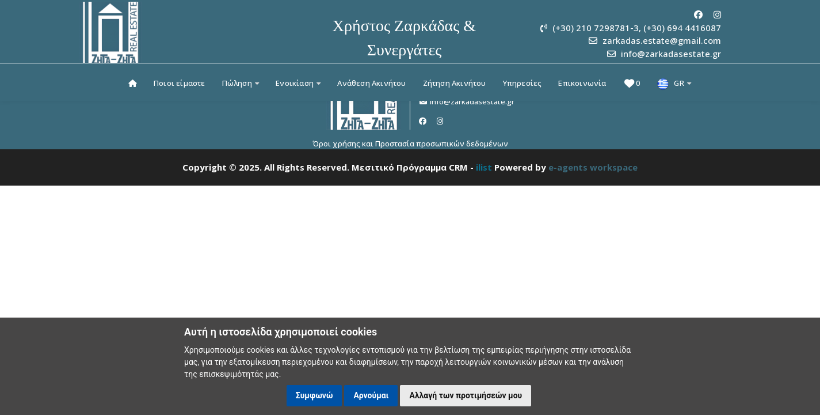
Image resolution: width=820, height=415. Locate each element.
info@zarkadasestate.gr (671, 53)
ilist (484, 167)
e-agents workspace (593, 167)
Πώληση (241, 83)
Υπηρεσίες (522, 83)
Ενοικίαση (298, 83)
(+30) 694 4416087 (682, 27)
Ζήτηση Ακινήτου (454, 83)
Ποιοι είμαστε (179, 83)
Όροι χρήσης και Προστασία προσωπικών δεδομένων (410, 143)
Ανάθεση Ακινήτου (371, 83)
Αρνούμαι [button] (370, 395)
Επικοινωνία (582, 83)
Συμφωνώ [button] (314, 395)
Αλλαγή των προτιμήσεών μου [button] (465, 395)
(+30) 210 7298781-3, (596, 27)
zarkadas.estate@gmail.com (661, 40)
